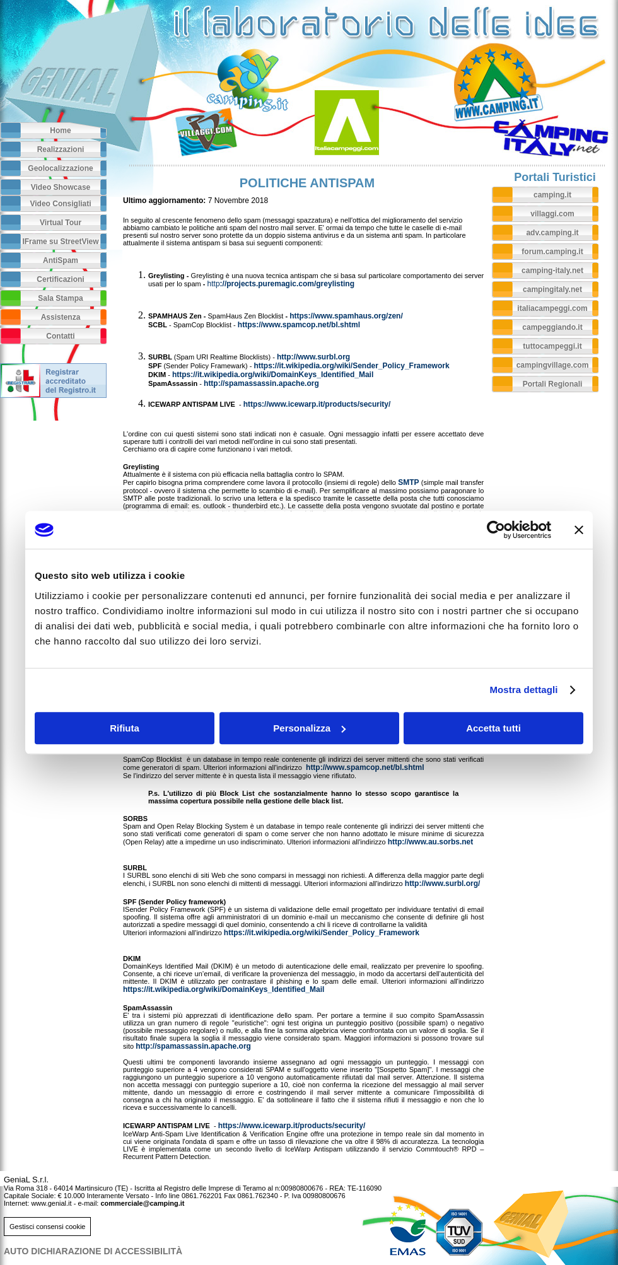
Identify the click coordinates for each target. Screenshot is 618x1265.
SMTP (408, 482)
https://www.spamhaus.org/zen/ (346, 316)
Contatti (60, 336)
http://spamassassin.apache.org (261, 383)
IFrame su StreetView (60, 241)
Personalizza (309, 728)
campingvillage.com (552, 365)
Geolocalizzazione (60, 168)
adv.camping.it (552, 232)
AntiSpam (60, 260)
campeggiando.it (552, 327)
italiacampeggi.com (552, 308)
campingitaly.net (552, 289)
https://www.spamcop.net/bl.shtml (299, 324)
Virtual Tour (60, 222)
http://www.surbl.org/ (443, 883)
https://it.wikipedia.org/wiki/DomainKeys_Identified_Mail (272, 374)
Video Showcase (60, 187)
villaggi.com (552, 213)
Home (60, 130)
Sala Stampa (60, 298)
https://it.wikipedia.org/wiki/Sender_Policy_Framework (352, 365)
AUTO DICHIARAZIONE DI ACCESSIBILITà (93, 1251)
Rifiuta (124, 728)
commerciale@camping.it (142, 1203)
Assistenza (61, 317)
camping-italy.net (552, 270)
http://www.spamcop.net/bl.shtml (365, 767)
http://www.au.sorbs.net (431, 841)
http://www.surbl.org (313, 357)
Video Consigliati (60, 203)
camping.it (552, 194)
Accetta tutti (493, 728)
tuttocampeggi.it (552, 346)
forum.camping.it (552, 251)
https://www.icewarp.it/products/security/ (317, 404)
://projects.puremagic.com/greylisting (280, 283)
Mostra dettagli (523, 689)
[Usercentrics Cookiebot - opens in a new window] (496, 529)
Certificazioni (60, 279)
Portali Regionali (553, 384)
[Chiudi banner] (578, 529)
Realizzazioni (61, 149)
